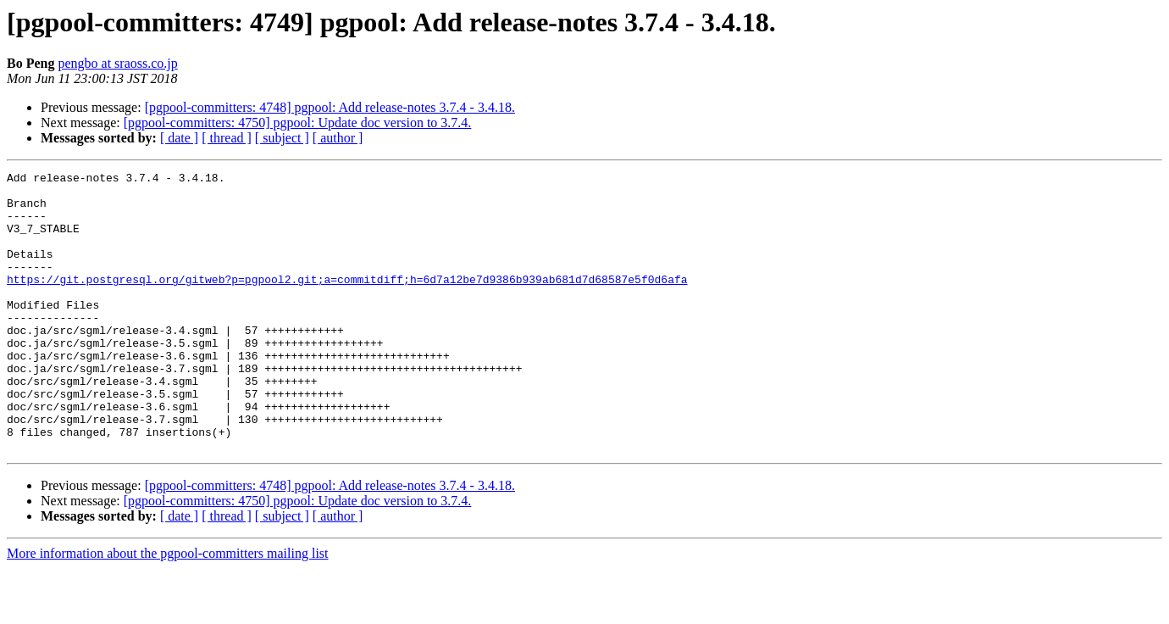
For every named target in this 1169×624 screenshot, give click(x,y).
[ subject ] (282, 138)
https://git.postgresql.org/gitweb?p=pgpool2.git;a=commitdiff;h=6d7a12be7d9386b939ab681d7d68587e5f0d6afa (347, 301)
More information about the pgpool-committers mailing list (168, 609)
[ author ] (338, 138)
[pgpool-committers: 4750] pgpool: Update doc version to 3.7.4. (298, 122)
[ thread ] (227, 138)
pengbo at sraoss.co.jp (117, 63)
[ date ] (179, 138)
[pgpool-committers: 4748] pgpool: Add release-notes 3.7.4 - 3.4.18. (330, 107)
